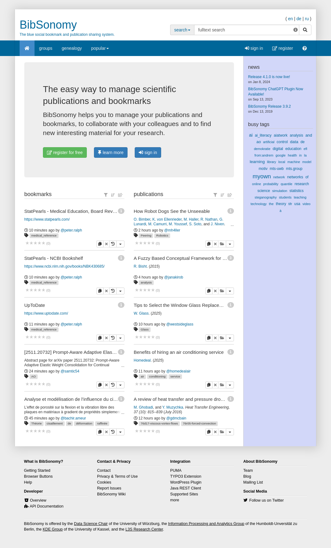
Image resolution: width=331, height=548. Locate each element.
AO (33, 376)
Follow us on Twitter (266, 500)
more (174, 500)
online (256, 184)
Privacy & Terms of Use (117, 476)
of (307, 177)
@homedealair (178, 371)
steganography (266, 197)
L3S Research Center (144, 529)
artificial (268, 142)
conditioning (157, 376)
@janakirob (173, 277)
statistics (296, 191)
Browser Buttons (38, 476)
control (282, 142)
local (281, 162)
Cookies (104, 482)
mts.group (294, 168)
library (271, 162)
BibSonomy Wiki (111, 494)
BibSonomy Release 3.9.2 (269, 106)
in (300, 155)
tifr (290, 204)
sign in (254, 48)
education (293, 149)
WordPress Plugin (186, 482)
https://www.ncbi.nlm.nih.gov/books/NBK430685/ (64, 266)
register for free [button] (65, 152)
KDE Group (53, 529)
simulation (279, 191)
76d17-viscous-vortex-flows (159, 423)
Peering (146, 235)
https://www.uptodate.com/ (46, 313)
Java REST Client (185, 488)
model (306, 162)
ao (258, 141)
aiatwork (280, 135)
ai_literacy (263, 135)
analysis (146, 282)
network (279, 177)
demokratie (262, 149)
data (294, 141)
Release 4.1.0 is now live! (269, 77)
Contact (103, 470)
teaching (300, 197)
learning (257, 161)
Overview (38, 500)
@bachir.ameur (73, 418)
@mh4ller (172, 230)
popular (100, 50)
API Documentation (47, 506)
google (281, 155)
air (142, 376)
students (285, 197)
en (290, 18)
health (292, 155)
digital (278, 148)
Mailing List (253, 482)
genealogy (72, 48)
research (302, 184)
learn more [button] (111, 152)
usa (297, 204)
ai (251, 135)
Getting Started (37, 470)
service (175, 376)
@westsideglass (179, 324)
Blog (247, 476)
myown (262, 176)
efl (305, 149)
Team (248, 470)
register (282, 48)
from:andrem (263, 155)
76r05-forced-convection (199, 423)
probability (270, 184)
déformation (84, 423)
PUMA (175, 470)
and (308, 135)
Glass (144, 329)
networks (295, 177)
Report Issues (109, 488)
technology (258, 204)
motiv (263, 168)
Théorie (36, 423)
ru (307, 18)
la (305, 155)
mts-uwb (277, 168)
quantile (286, 184)
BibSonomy (48, 24)
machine (293, 162)
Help (28, 482)
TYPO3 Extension (185, 476)
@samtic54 (70, 371)
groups (46, 48)
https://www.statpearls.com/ (47, 219)
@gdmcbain (176, 418)
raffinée (102, 423)
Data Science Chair (91, 524)
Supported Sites (184, 494)
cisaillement (55, 423)
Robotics (162, 235)
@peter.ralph (71, 230)
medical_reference (44, 235)
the (271, 204)
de (298, 18)
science (263, 191)
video (306, 204)
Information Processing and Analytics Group (206, 524)
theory (281, 204)
